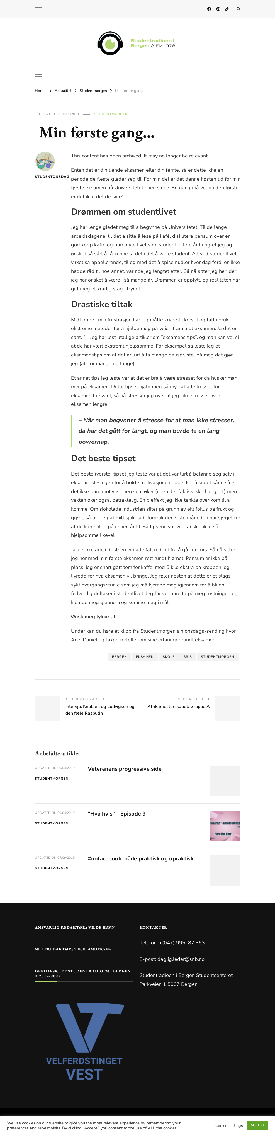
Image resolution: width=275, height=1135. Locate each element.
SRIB (188, 656)
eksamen (145, 656)
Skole (169, 656)
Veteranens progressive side (125, 769)
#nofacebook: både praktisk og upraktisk (141, 858)
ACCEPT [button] (257, 1125)
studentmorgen (217, 656)
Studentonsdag (45, 165)
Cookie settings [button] (229, 1125)
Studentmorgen (111, 114)
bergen (119, 656)
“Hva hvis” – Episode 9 (117, 814)
